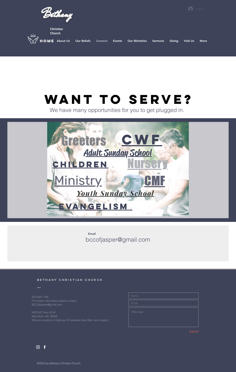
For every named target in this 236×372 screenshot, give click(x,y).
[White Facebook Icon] (44, 347)
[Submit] (185, 331)
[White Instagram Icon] (38, 347)
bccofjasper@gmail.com (118, 239)
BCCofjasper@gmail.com (47, 304)
